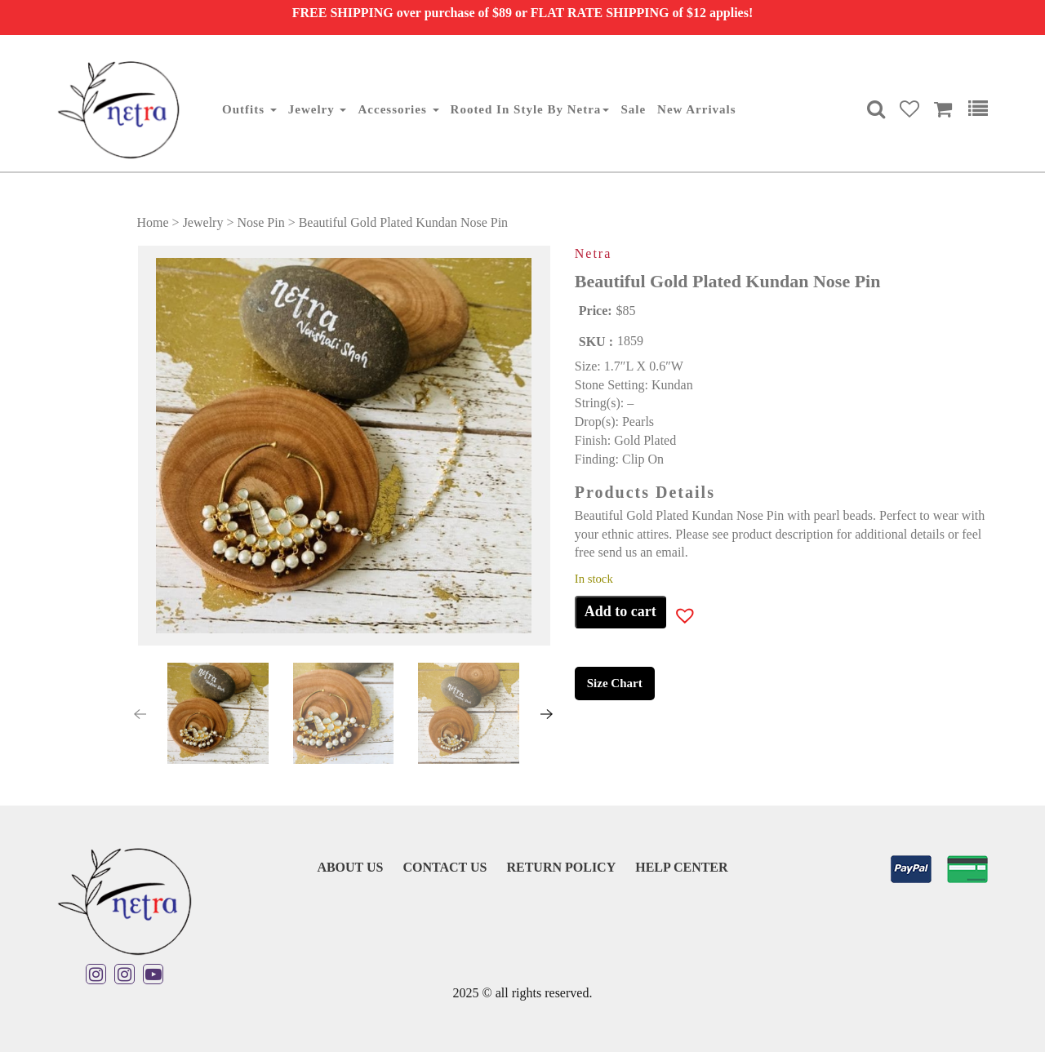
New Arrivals (696, 109)
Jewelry (203, 222)
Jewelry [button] (317, 109)
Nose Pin (260, 222)
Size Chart (615, 683)
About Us (350, 867)
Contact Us (444, 867)
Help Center (681, 867)
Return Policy (561, 867)
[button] (175, 714)
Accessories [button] (398, 109)
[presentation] (139, 714)
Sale (633, 109)
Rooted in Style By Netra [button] (530, 109)
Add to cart (620, 611)
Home (153, 222)
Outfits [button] (249, 109)
